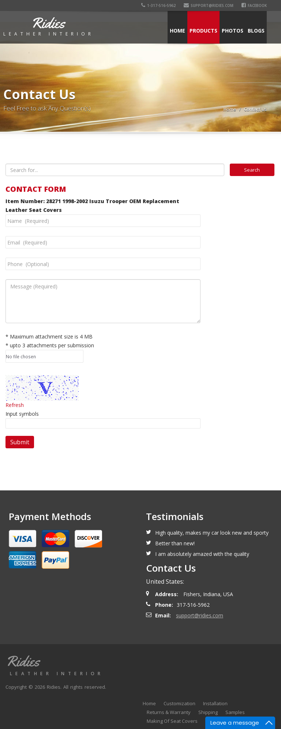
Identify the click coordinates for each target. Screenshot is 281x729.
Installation (215, 703)
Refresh (14, 404)
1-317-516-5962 (158, 5)
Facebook (254, 5)
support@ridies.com (208, 5)
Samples (235, 712)
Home (177, 30)
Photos (232, 30)
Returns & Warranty (169, 712)
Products (203, 30)
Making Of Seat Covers (172, 721)
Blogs (256, 30)
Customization (179, 703)
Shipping (208, 712)
